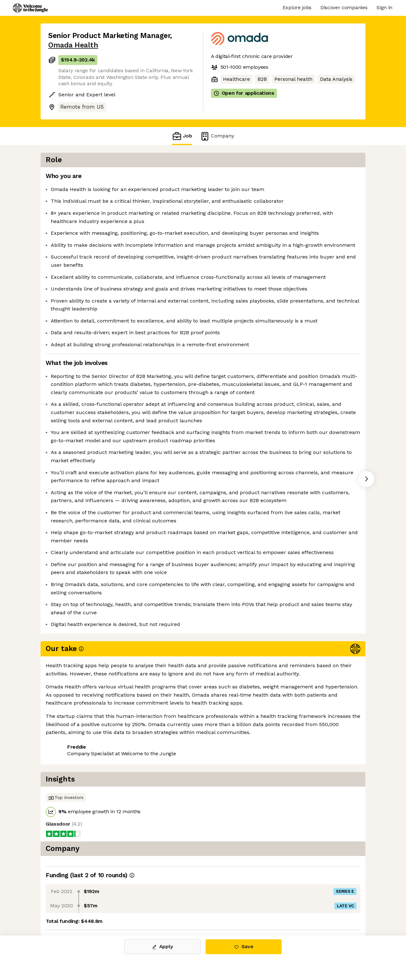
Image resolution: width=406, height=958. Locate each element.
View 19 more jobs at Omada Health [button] (136, 909)
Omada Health (73, 45)
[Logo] (30, 7)
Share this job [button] (66, 909)
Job (182, 136)
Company (217, 136)
